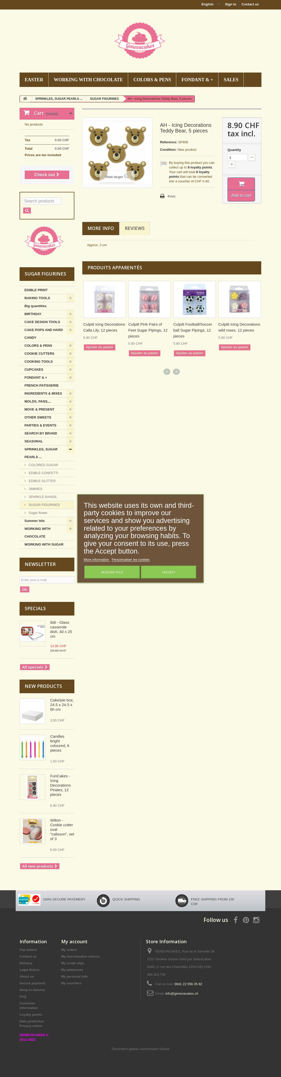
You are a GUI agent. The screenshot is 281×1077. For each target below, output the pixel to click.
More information (97, 560)
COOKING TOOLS (38, 361)
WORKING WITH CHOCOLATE (88, 79)
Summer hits (34, 521)
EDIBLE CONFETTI (43, 473)
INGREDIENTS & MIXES (43, 393)
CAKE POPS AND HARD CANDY (43, 334)
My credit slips (72, 963)
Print (171, 196)
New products (43, 686)
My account (74, 941)
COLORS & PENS (152, 79)
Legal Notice (29, 970)
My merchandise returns (80, 956)
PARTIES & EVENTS (40, 425)
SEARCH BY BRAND (40, 433)
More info (100, 228)
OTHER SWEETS (37, 417)
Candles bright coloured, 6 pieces (59, 743)
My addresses (72, 970)
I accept (168, 572)
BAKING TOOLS (37, 298)
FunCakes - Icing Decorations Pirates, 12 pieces (60, 785)
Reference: (168, 142)
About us (27, 976)
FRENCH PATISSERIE (41, 385)
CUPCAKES (33, 369)
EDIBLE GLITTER (42, 481)
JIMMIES (35, 489)
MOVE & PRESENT (39, 409)
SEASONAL (33, 441)
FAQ (23, 997)
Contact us (250, 4)
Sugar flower (38, 513)
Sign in (230, 4)
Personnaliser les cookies (131, 560)
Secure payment (32, 983)
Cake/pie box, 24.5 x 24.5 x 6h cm (62, 704)
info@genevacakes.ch (181, 993)
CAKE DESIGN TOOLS (42, 322)
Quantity (234, 150)
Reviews (135, 228)
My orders (69, 950)
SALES (231, 79)
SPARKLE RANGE (42, 497)
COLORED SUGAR (43, 465)
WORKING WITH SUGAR (44, 544)
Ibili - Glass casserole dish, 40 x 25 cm (61, 629)
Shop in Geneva (32, 990)
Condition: (168, 150)
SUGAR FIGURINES (44, 505)
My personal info (74, 976)
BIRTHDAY (32, 314)
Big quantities (35, 306)
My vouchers (71, 983)
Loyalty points (31, 1015)
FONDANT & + (197, 79)
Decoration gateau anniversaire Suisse (140, 1049)
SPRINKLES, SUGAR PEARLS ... (41, 453)
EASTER (34, 79)
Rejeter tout (112, 572)
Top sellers (28, 950)
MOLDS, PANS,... (37, 401)
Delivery (26, 963)
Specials (35, 608)
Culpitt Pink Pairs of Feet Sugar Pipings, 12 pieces (148, 330)
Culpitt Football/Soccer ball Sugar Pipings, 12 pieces (192, 330)
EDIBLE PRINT (36, 290)
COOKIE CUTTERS (39, 353)
